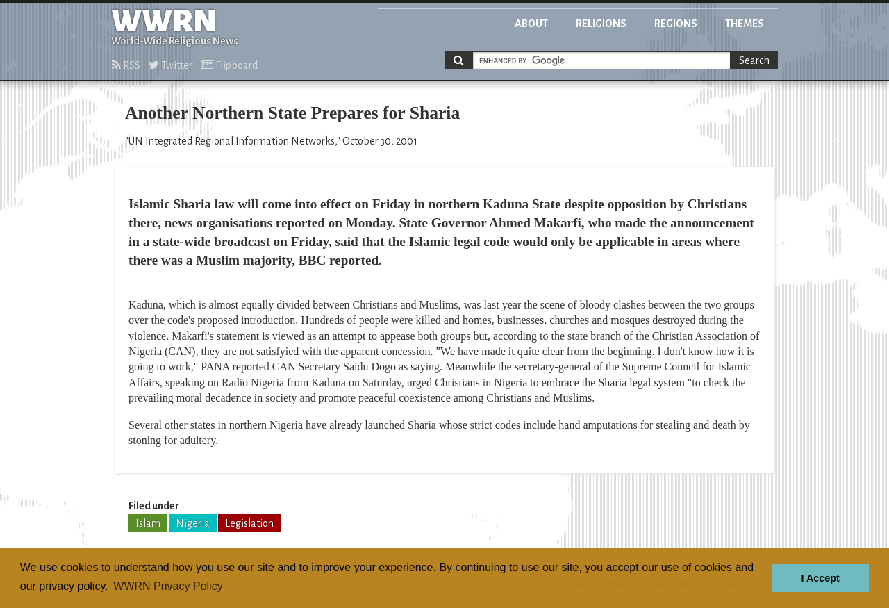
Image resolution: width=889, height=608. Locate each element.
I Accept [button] (820, 578)
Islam (147, 523)
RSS (126, 65)
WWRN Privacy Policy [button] (167, 586)
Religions (601, 23)
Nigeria (193, 523)
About (531, 23)
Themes (744, 23)
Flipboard (229, 65)
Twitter (170, 65)
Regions (675, 23)
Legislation (249, 523)
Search (754, 60)
